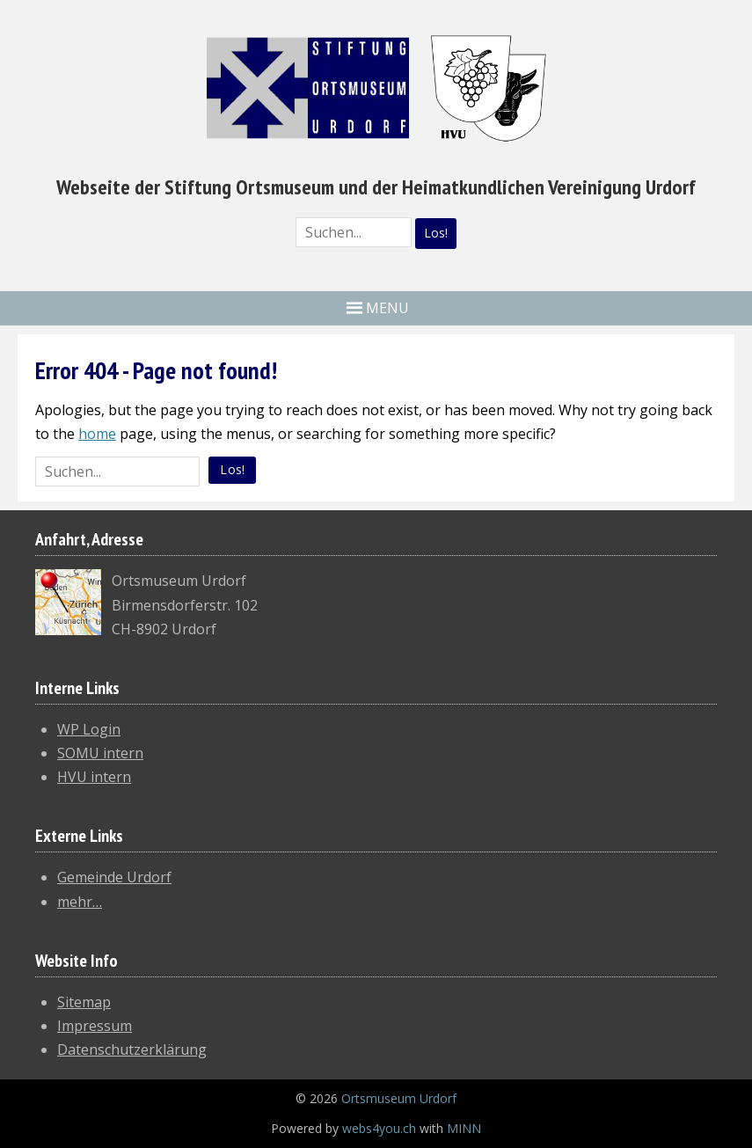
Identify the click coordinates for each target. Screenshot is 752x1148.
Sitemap (84, 1002)
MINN (464, 1128)
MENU (387, 308)
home (97, 433)
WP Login (88, 729)
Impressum (94, 1025)
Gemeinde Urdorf (114, 877)
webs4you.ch (379, 1128)
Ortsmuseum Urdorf (398, 1098)
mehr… (79, 901)
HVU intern (94, 776)
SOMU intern (100, 753)
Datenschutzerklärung (132, 1049)
